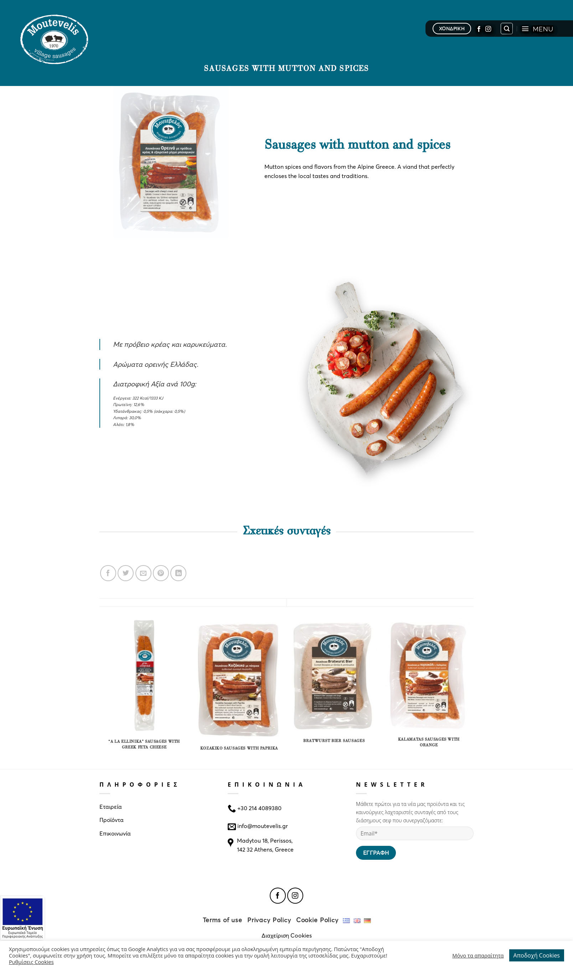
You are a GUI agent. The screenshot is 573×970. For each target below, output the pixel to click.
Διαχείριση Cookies (287, 935)
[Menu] (537, 28)
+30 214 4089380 (259, 807)
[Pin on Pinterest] (161, 573)
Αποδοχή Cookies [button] (536, 955)
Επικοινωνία (115, 833)
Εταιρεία (110, 806)
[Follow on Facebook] (479, 28)
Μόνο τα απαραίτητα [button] (478, 955)
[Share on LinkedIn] (178, 573)
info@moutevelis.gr (262, 825)
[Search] (507, 28)
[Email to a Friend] (143, 573)
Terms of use (222, 920)
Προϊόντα (111, 819)
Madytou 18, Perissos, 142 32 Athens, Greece (265, 845)
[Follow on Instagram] (488, 28)
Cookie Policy (317, 920)
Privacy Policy (269, 920)
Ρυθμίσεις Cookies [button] (31, 961)
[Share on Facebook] (108, 573)
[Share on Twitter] (126, 573)
